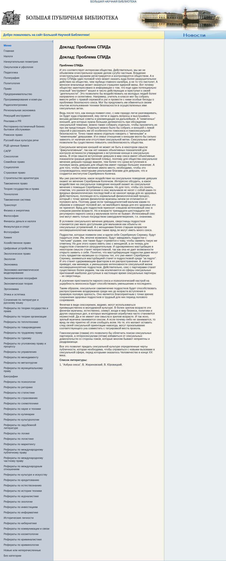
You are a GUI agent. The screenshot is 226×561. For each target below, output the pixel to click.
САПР (7, 151)
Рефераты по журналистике (21, 496)
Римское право (13, 134)
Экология (9, 259)
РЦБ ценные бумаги (16, 145)
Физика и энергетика (17, 210)
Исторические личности (18, 517)
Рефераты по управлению (20, 351)
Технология (11, 194)
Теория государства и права (21, 188)
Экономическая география (20, 278)
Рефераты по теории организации (25, 316)
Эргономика (11, 288)
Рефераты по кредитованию (21, 480)
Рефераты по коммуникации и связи (26, 528)
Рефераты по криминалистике (23, 539)
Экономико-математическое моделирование (21, 271)
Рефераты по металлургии (20, 362)
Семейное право (14, 161)
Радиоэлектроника (15, 104)
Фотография (11, 232)
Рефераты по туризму (17, 338)
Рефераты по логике (17, 433)
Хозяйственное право (17, 242)
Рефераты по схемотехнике (21, 403)
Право (8, 88)
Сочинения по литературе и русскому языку (21, 301)
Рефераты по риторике (18, 387)
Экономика (10, 264)
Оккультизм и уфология (18, 67)
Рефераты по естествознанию (23, 485)
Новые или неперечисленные (22, 550)
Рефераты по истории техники (23, 490)
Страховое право (14, 172)
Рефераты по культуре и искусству (25, 474)
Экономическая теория (18, 283)
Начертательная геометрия (21, 61)
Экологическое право (17, 253)
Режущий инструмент (17, 115)
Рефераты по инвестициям (21, 507)
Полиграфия (11, 77)
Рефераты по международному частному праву (23, 459)
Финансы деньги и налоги (20, 221)
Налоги (8, 56)
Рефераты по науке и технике (22, 408)
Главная (9, 50)
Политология (12, 83)
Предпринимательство (18, 94)
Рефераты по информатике (21, 512)
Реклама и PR (12, 121)
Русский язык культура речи (21, 140)
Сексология (11, 156)
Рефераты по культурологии (21, 419)
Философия (11, 215)
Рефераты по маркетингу (19, 444)
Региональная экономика (19, 110)
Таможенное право (16, 183)
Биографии (11, 376)
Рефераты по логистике (19, 438)
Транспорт (10, 205)
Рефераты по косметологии (21, 534)
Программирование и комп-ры (23, 99)
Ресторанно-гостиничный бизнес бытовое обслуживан (24, 128)
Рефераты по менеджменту (21, 357)
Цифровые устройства (18, 248)
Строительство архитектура (21, 178)
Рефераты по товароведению (22, 327)
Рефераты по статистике (19, 392)
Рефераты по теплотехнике (21, 321)
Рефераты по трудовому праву (23, 332)
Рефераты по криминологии (21, 544)
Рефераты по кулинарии (19, 414)
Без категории (12, 555)
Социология (11, 167)
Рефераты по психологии (19, 381)
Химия (8, 237)
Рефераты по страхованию (21, 398)
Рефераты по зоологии (18, 501)
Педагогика (11, 72)
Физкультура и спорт (17, 226)
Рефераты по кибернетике (20, 523)
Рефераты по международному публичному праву (23, 451)
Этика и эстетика (14, 294)
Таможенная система (17, 199)
